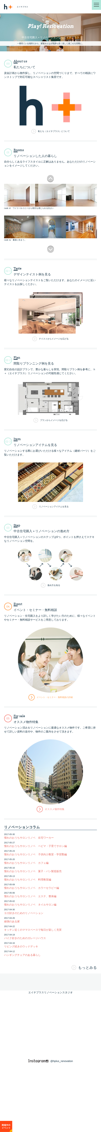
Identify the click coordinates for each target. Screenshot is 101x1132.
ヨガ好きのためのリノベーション (23, 913)
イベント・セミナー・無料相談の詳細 (55, 697)
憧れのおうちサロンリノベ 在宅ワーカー (29, 837)
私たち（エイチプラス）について (54, 131)
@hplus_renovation (50, 1061)
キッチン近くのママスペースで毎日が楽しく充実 (33, 929)
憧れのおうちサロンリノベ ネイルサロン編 (30, 904)
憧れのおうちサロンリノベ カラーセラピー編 (31, 888)
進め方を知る (53, 585)
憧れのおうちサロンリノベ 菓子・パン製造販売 (33, 871)
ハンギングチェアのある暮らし (22, 955)
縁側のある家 (12, 921)
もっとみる (87, 968)
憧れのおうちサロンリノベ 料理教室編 (27, 879)
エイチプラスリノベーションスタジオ (50, 992)
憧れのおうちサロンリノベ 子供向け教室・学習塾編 (35, 854)
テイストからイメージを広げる (54, 339)
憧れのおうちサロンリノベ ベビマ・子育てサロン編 (35, 846)
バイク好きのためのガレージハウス (25, 938)
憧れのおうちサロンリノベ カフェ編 (26, 863)
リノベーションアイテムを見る (54, 506)
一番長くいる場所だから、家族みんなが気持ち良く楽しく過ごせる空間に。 (50, 43)
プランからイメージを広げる (54, 420)
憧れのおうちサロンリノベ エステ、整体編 (30, 896)
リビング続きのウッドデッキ (21, 946)
